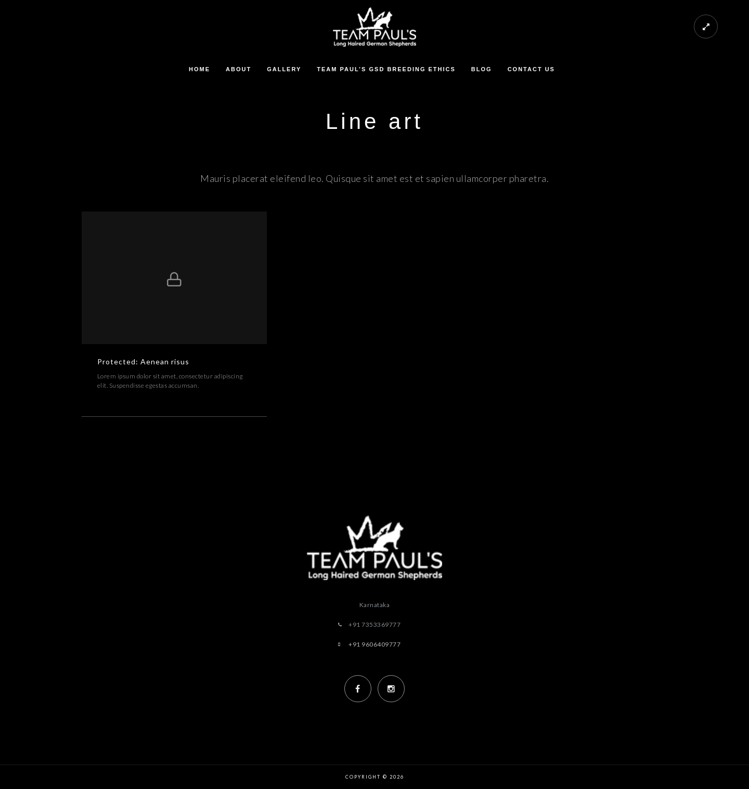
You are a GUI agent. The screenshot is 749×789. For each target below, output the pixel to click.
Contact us (531, 69)
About (238, 69)
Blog (481, 69)
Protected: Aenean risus (143, 361)
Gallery (284, 69)
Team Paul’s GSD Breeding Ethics (386, 69)
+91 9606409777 (374, 644)
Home (199, 69)
